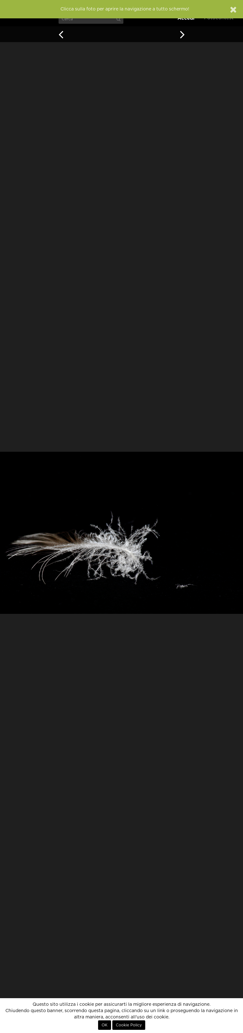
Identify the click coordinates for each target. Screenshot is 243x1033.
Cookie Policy (129, 1025)
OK (105, 1025)
